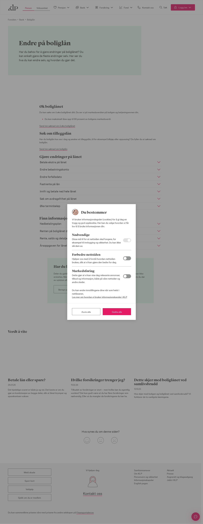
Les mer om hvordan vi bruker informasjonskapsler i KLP (99, 296)
